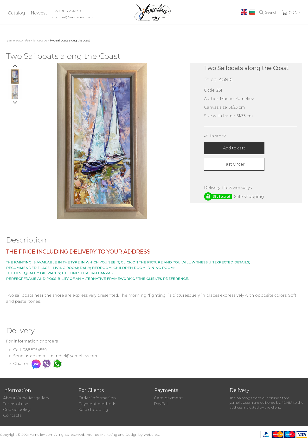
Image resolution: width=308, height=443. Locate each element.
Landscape (40, 40)
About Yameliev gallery (26, 398)
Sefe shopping (93, 409)
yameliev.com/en (18, 40)
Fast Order (234, 164)
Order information (97, 398)
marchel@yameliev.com (72, 17)
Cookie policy (16, 409)
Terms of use (15, 404)
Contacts (12, 415)
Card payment (168, 398)
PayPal (161, 404)
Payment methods (97, 404)
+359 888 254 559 (66, 11)
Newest (39, 13)
